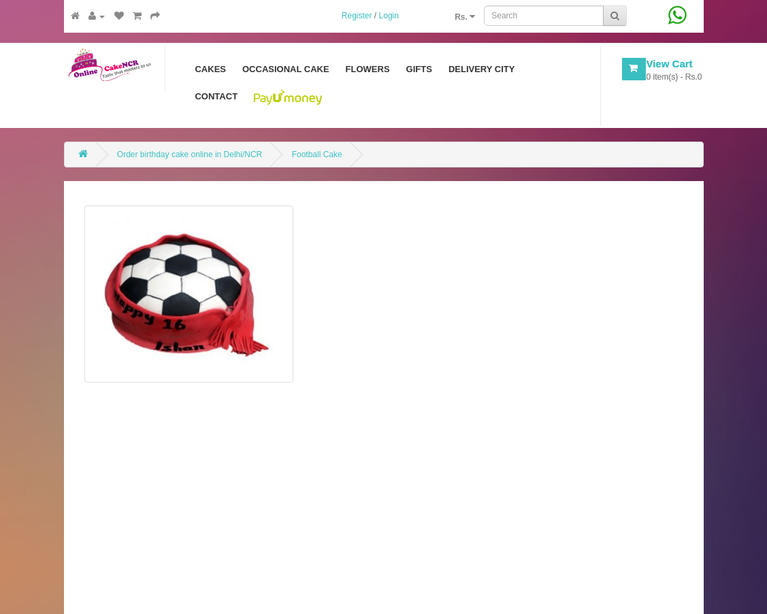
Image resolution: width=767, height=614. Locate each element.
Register (357, 15)
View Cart (669, 63)
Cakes (210, 69)
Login (389, 15)
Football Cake (317, 154)
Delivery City (481, 69)
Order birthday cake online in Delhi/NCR (189, 154)
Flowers (368, 69)
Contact (216, 96)
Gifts (419, 69)
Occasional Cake (285, 69)
